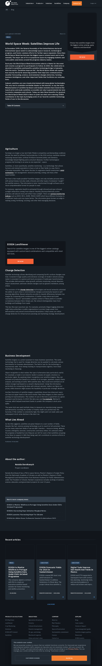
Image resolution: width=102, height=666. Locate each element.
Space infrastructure (58, 629)
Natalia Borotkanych (24, 464)
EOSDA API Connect (11, 632)
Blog (76, 620)
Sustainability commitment (60, 632)
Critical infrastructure (35, 626)
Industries (29, 3)
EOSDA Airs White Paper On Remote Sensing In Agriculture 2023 (31, 518)
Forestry (31, 623)
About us (54, 620)
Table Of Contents (13, 105)
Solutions (49, 3)
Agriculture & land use (35, 620)
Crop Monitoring (10, 626)
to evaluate (47, 399)
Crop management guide (83, 629)
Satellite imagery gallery (83, 632)
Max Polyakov (56, 623)
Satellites (57, 3)
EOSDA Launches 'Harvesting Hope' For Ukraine (25, 515)
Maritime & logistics (35, 635)
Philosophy (55, 626)
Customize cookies (33, 658)
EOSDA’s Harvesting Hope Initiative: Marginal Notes (26, 511)
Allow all (69, 658)
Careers (54, 635)
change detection (27, 290)
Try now (20, 261)
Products (39, 3)
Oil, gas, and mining (35, 632)
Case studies (79, 623)
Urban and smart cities (36, 638)
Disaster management (35, 629)
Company (66, 3)
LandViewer (9, 623)
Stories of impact (80, 626)
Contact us (76, 3)
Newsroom (78, 635)
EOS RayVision (9, 620)
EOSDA (11, 3)
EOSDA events (79, 638)
